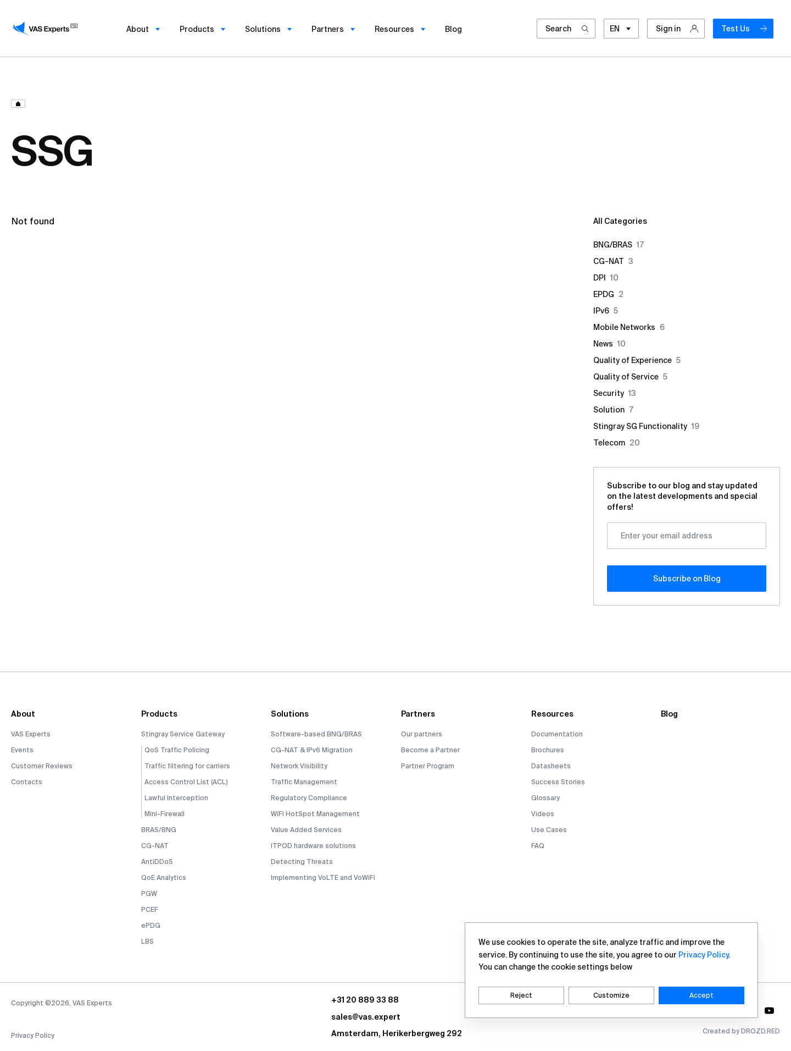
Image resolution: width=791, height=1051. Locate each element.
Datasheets (551, 765)
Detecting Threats (302, 861)
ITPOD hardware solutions (313, 845)
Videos (542, 813)
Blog (669, 713)
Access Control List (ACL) (186, 781)
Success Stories (558, 781)
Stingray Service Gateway (183, 734)
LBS (147, 941)
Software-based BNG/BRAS (316, 734)
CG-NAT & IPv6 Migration (312, 749)
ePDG (150, 925)
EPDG (608, 294)
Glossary (545, 797)
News (609, 343)
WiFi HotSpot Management (315, 813)
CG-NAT (613, 261)
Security (614, 393)
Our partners (421, 734)
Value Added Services (306, 829)
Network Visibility (299, 765)
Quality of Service (630, 376)
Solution (613, 409)
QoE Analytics (163, 877)
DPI (606, 277)
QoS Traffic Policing (176, 749)
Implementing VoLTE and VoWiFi (323, 877)
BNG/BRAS (618, 244)
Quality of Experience (637, 360)
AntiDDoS (157, 861)
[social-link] (769, 1011)
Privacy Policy (32, 1035)
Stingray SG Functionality (646, 426)
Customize (611, 995)
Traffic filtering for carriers (187, 765)
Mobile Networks (629, 327)
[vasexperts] (46, 28)
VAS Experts (31, 734)
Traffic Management (304, 781)
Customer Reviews (42, 765)
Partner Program (427, 765)
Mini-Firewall (164, 813)
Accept (701, 995)
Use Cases (549, 829)
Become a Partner (430, 749)
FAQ (537, 845)
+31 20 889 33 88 (365, 999)
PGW (149, 893)
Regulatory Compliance (309, 797)
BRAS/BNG (158, 829)
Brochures (547, 749)
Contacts (26, 781)
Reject (521, 995)
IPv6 (605, 310)
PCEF (149, 909)
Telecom (616, 442)
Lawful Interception (176, 797)
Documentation (557, 734)
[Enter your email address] (686, 535)
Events (22, 749)
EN (621, 29)
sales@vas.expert (365, 1017)
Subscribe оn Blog (687, 578)
